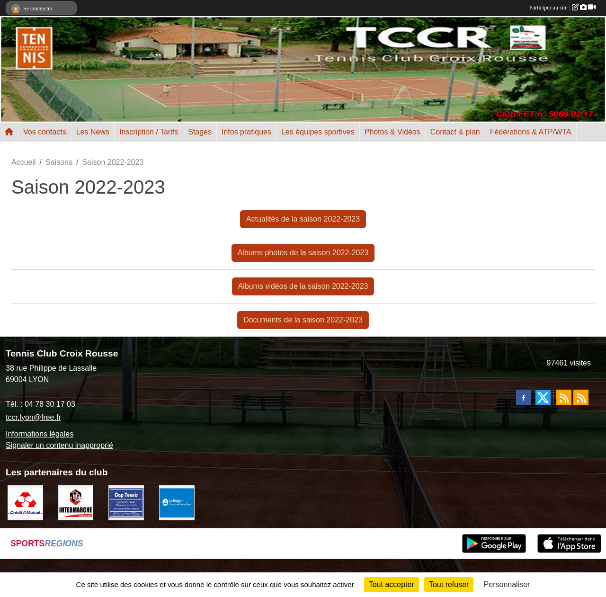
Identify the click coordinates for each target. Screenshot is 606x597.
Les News (92, 132)
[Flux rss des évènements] (580, 397)
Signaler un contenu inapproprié (59, 445)
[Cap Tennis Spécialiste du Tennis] (126, 502)
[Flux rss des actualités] (563, 397)
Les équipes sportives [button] (318, 132)
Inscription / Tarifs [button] (148, 132)
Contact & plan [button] (455, 132)
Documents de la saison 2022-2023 (303, 320)
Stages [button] (200, 132)
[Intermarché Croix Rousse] (76, 502)
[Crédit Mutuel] (25, 502)
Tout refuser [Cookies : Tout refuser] (449, 584)
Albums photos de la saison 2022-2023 (303, 253)
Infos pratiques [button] (246, 132)
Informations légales (39, 434)
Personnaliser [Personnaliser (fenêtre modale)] (507, 584)
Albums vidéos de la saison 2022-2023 (303, 286)
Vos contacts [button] (44, 132)
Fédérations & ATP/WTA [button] (530, 132)
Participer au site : (562, 7)
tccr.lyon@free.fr (33, 417)
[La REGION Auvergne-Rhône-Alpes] (177, 502)
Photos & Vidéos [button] (392, 132)
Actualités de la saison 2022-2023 (303, 219)
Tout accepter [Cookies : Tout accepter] (391, 584)
